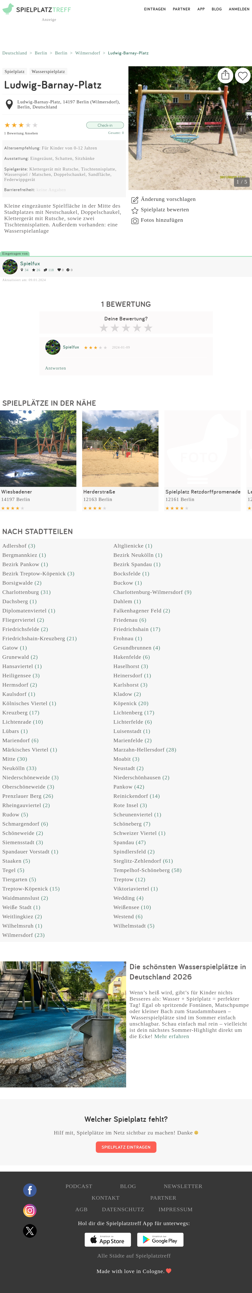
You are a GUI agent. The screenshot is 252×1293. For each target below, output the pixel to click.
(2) (38, 583)
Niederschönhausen (137, 777)
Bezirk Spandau (132, 564)
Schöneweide (18, 833)
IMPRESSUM (176, 1209)
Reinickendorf (130, 796)
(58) (176, 870)
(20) (143, 703)
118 (49, 270)
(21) (72, 638)
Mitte (9, 759)
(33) (31, 768)
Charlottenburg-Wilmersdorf (148, 592)
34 (24, 270)
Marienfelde (128, 740)
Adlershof (14, 546)
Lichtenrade (16, 722)
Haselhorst (126, 666)
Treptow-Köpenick (25, 889)
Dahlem (122, 601)
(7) (147, 824)
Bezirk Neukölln (133, 555)
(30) (22, 759)
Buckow (123, 583)
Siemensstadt (18, 842)
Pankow (123, 787)
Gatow (10, 648)
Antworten (55, 368)
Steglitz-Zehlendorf (137, 861)
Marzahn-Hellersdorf (139, 750)
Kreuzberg (15, 713)
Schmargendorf (21, 824)
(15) (55, 889)
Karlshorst (126, 685)
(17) (155, 629)
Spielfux (30, 263)
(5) (24, 814)
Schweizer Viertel (135, 833)
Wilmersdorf (87, 53)
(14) (155, 796)
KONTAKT (106, 1198)
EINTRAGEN (155, 9)
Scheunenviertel (133, 814)
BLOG (217, 9)
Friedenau (125, 620)
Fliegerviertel (18, 620)
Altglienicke (128, 546)
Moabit (122, 759)
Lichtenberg (128, 713)
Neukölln (13, 768)
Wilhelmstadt (129, 926)
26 (36, 270)
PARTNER (181, 9)
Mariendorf (16, 740)
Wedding (124, 898)
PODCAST (78, 1186)
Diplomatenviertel (24, 611)
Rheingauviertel (21, 805)
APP (201, 9)
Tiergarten (15, 879)
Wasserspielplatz (48, 71)
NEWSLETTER (183, 1186)
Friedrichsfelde (20, 629)
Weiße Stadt (17, 907)
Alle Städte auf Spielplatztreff (134, 1256)
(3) (31, 546)
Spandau (123, 842)
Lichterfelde (128, 722)
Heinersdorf (128, 675)
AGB (81, 1209)
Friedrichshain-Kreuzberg (33, 638)
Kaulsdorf (14, 694)
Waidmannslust (20, 898)
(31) (46, 592)
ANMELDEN (239, 9)
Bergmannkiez (19, 555)
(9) (188, 592)
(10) (38, 722)
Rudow (10, 814)
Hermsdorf (15, 685)
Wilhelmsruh (18, 926)
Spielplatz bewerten (165, 209)
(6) (142, 620)
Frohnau (123, 638)
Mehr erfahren (171, 1036)
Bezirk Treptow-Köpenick (34, 573)
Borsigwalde (17, 583)
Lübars (10, 731)
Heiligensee (16, 675)
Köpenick (125, 703)
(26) (48, 796)
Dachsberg (15, 601)
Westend (123, 916)
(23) (40, 935)
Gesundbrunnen (132, 648)
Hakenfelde (127, 657)
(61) (168, 861)
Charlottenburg (20, 592)
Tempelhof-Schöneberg (141, 870)
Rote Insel (125, 805)
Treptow (123, 879)
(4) (156, 648)
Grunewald (15, 657)
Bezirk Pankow (20, 564)
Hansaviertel (17, 666)
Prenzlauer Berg (22, 796)
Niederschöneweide (26, 777)
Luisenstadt (127, 731)
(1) (148, 546)
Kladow (122, 694)
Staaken (12, 861)
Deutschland (14, 53)
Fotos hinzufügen (162, 220)
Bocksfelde (127, 573)
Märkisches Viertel (25, 750)
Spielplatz (15, 71)
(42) (139, 787)
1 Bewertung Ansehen (21, 133)
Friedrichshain (131, 629)
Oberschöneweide (24, 787)
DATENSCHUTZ (123, 1209)
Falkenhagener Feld (137, 611)
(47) (141, 842)
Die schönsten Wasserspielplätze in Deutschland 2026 (188, 971)
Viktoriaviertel (131, 889)
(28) (171, 750)
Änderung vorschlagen (168, 199)
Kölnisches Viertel (24, 703)
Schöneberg (127, 824)
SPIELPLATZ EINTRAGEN (126, 1147)
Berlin (41, 53)
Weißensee (126, 907)
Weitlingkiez (17, 916)
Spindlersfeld (129, 852)
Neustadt (124, 768)
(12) (140, 879)
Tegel (9, 870)
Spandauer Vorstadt (26, 852)
